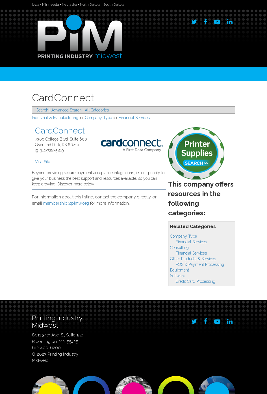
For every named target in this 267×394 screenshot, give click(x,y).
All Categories (97, 110)
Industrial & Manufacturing (55, 117)
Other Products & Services (193, 259)
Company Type (183, 236)
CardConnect (60, 130)
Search (42, 110)
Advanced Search (66, 110)
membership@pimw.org (66, 203)
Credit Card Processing (195, 281)
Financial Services (191, 242)
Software (177, 275)
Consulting (179, 247)
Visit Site (42, 161)
